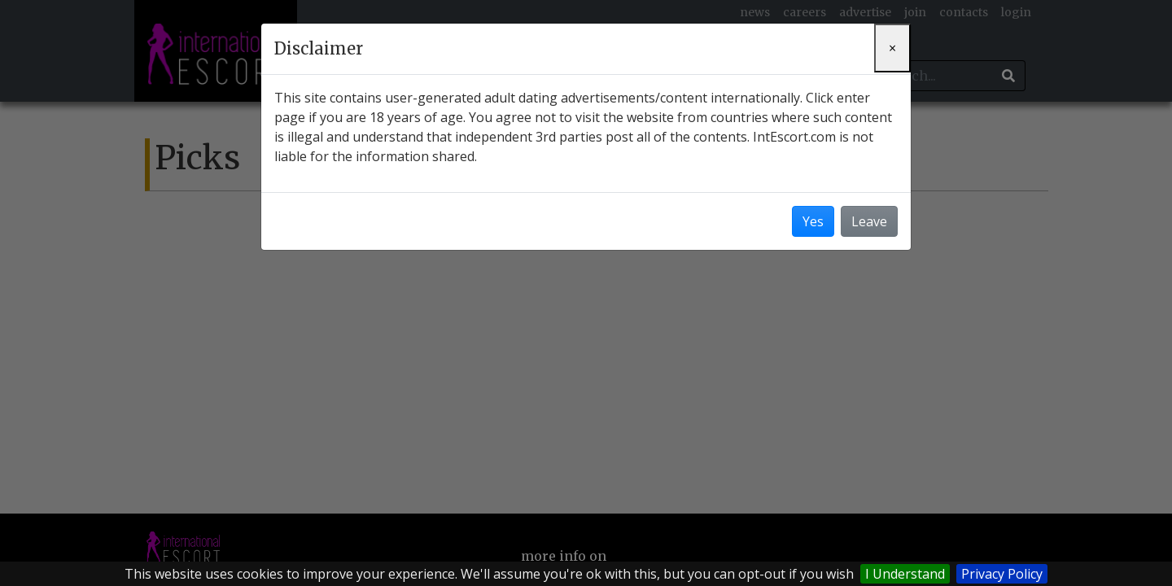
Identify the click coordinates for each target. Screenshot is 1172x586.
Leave (869, 221)
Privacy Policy (1002, 574)
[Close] (892, 48)
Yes (813, 221)
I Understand (905, 574)
